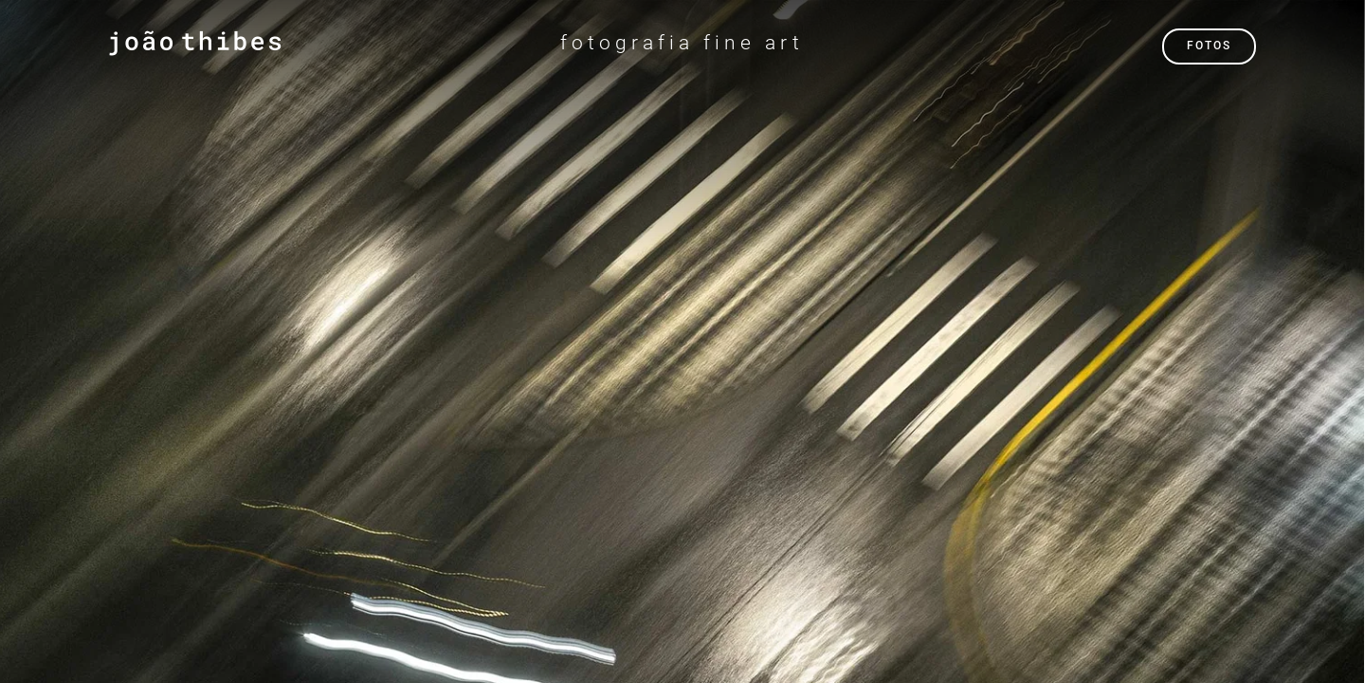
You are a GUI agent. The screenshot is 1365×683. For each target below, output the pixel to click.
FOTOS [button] (1209, 45)
